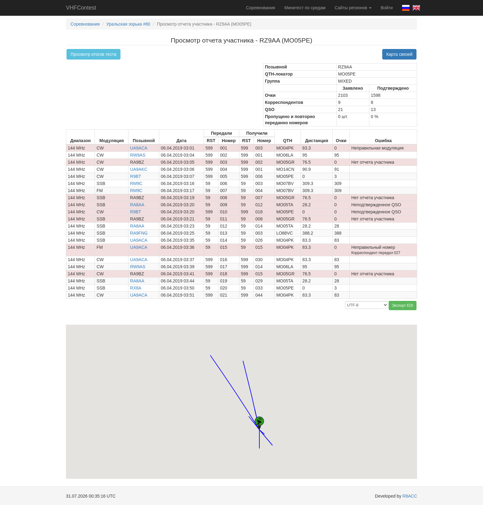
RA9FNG (139, 233)
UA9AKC (138, 169)
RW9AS (137, 155)
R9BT (135, 176)
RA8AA (137, 204)
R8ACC (410, 496)
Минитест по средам (304, 7)
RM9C (136, 183)
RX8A (135, 287)
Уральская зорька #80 (128, 24)
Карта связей (399, 54)
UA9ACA (138, 148)
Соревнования (260, 7)
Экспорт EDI (402, 305)
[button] (264, 428)
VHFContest (81, 8)
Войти (387, 7)
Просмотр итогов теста (93, 54)
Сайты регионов (353, 7)
